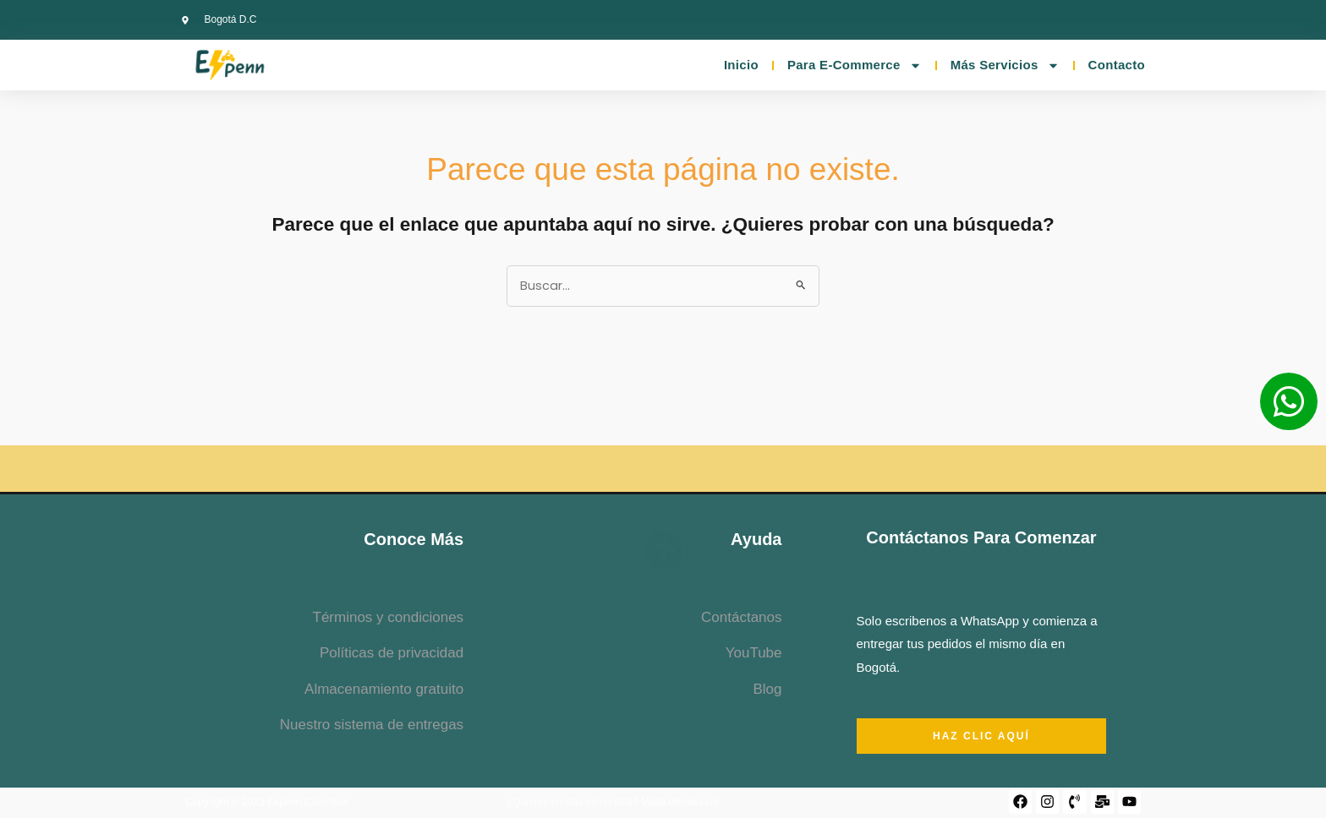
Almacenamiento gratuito (383, 689)
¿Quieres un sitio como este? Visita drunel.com (613, 803)
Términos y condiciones (388, 618)
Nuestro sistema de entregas (371, 725)
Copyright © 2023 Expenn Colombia (266, 803)
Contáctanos (741, 618)
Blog (767, 689)
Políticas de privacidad (391, 654)
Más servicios (1005, 65)
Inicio (741, 64)
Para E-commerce (854, 65)
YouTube (754, 654)
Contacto (1116, 64)
